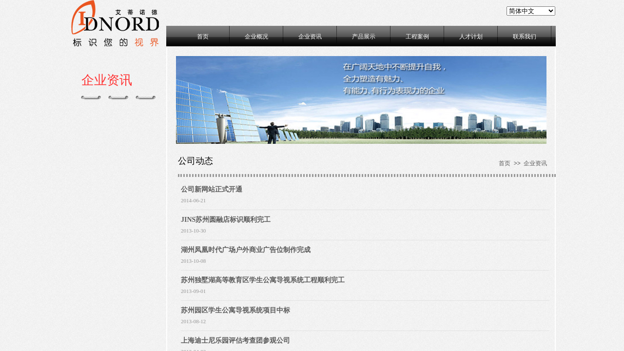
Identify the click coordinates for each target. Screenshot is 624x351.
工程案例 (417, 36)
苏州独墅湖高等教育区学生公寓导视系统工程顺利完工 (263, 280)
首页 (203, 36)
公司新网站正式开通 (211, 189)
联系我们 (524, 36)
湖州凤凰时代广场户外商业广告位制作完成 (246, 250)
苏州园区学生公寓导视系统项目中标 (235, 310)
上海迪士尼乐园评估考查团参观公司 (235, 340)
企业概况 (256, 36)
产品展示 (363, 36)
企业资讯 (310, 36)
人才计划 (471, 36)
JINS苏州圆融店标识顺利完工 (226, 219)
